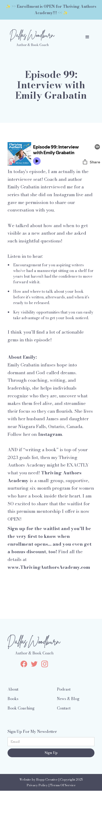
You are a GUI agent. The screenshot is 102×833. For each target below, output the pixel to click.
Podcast (64, 689)
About (13, 689)
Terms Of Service (63, 785)
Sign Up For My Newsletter (32, 731)
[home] (31, 37)
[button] (87, 37)
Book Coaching (21, 708)
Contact (64, 708)
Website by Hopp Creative (38, 779)
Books (13, 698)
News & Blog (68, 698)
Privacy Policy (37, 785)
